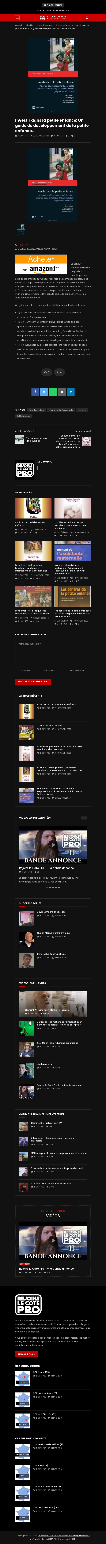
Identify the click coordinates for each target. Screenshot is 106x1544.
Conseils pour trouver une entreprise (51, 1183)
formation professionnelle (61, 410)
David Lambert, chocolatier (51, 911)
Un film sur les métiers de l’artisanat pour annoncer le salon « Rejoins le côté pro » (59, 1023)
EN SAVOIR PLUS (26, 1354)
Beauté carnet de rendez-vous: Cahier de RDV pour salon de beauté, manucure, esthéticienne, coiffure (68, 441)
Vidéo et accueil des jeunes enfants (53, 10)
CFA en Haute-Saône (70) (47, 1486)
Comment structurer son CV (46, 1122)
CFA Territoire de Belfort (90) (48, 1444)
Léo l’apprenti (44, 1064)
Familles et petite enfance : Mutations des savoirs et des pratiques (70, 525)
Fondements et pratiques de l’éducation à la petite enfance (32, 612)
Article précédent (24, 431)
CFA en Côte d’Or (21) (44, 1414)
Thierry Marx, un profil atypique (54, 932)
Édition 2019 (25, 1264)
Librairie (29, 25)
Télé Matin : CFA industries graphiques (57, 1042)
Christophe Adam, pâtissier (52, 953)
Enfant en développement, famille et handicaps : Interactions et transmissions (31, 568)
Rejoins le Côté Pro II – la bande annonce (46, 868)
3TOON (72, 1539)
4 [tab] (56, 887)
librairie (82, 410)
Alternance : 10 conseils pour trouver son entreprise (53, 1139)
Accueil (18, 25)
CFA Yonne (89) (41, 1372)
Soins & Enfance (44, 25)
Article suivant (83, 431)
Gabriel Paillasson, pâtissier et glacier (47, 1010)
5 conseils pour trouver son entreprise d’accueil (57, 1168)
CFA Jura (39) (40, 1465)
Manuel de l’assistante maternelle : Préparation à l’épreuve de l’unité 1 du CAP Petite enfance (69, 569)
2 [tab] (50, 887)
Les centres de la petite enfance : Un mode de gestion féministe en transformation (72, 613)
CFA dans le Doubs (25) (46, 1507)
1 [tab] (47, 887)
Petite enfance (63, 25)
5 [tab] (59, 887)
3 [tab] (53, 887)
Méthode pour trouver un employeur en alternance (59, 1153)
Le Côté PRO (23, 136)
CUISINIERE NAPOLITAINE (49, 725)
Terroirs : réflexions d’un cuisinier (36, 439)
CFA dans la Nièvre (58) (45, 1393)
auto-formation (36, 410)
